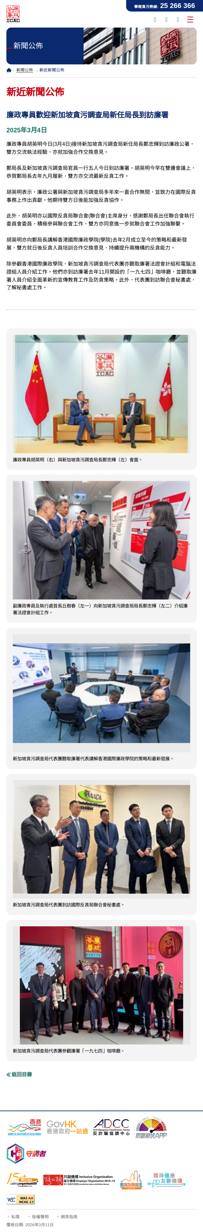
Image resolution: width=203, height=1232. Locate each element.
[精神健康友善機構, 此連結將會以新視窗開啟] (166, 1180)
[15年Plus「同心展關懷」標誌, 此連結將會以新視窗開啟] (22, 1180)
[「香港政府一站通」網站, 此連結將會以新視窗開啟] (67, 1127)
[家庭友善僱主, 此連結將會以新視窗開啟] (131, 1180)
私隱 (15, 1216)
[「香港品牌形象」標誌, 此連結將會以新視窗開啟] (24, 1127)
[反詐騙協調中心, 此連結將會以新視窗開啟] (111, 1127)
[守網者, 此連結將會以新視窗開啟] (26, 1153)
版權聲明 (40, 1216)
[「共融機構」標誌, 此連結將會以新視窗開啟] (79, 1180)
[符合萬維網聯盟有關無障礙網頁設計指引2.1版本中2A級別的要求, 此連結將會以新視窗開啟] (20, 1199)
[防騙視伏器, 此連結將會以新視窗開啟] (151, 1127)
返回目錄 (22, 1074)
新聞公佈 (24, 70)
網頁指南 (69, 1216)
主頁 (9, 70)
